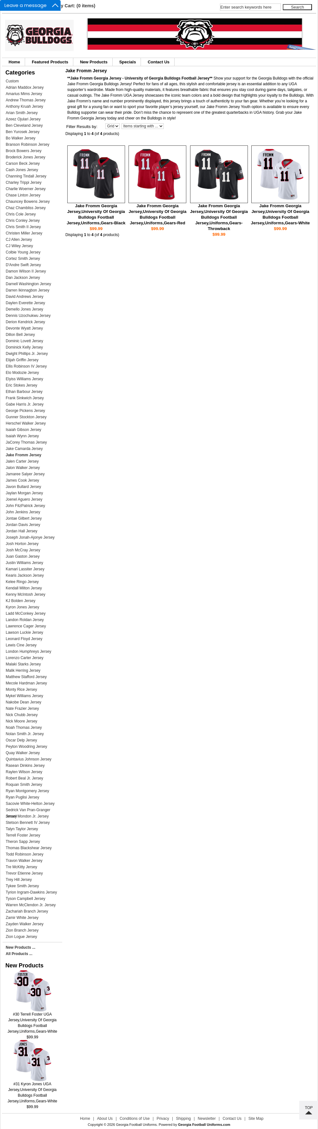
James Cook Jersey (22, 480)
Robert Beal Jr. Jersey (24, 778)
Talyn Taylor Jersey (22, 829)
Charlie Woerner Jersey (26, 189)
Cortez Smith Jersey (23, 258)
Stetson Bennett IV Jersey (28, 822)
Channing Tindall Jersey (26, 176)
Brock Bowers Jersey (24, 151)
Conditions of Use (135, 1118)
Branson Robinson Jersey (27, 144)
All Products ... (19, 954)
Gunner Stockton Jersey (26, 417)
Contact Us (158, 62)
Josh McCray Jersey (23, 550)
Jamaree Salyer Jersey (25, 474)
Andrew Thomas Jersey (26, 100)
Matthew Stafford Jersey (26, 677)
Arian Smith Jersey (22, 113)
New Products (94, 62)
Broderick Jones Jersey (25, 157)
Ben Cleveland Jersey (24, 125)
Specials (127, 62)
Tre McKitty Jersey (21, 867)
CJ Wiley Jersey (19, 246)
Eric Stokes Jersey (21, 385)
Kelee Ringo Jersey (22, 582)
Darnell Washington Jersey (28, 284)
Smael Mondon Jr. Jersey (27, 816)
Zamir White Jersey (22, 917)
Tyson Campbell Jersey (25, 898)
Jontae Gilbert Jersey (24, 518)
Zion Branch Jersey (22, 930)
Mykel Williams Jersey (24, 696)
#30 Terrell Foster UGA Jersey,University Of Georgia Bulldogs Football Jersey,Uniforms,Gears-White (32, 1021)
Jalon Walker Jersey (23, 467)
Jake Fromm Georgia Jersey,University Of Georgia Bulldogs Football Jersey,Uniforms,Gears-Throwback (219, 217)
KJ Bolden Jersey (20, 601)
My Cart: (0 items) (76, 5)
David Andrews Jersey (24, 296)
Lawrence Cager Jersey (26, 626)
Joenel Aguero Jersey (24, 499)
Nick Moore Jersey (21, 721)
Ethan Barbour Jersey (24, 391)
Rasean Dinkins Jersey (25, 765)
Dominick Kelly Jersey (24, 347)
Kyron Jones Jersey (22, 607)
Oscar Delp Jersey (21, 740)
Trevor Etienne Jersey (24, 873)
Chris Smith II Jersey (23, 227)
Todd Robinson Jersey (24, 854)
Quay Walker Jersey (23, 753)
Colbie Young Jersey (23, 252)
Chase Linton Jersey (23, 195)
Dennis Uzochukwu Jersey (28, 315)
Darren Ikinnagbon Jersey (27, 290)
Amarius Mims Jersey (24, 94)
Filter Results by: (81, 126)
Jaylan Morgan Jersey (24, 493)
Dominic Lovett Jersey (24, 341)
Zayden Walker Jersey (24, 924)
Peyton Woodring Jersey (26, 746)
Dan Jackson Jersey (23, 277)
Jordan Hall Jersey (21, 531)
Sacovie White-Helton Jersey (30, 803)
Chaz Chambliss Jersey (26, 208)
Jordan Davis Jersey (23, 525)
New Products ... (20, 947)
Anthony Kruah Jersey (24, 106)
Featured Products (50, 62)
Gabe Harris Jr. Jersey (24, 404)
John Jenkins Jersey (23, 512)
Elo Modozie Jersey (22, 372)
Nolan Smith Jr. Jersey (25, 734)
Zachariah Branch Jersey (27, 911)
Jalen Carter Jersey (22, 461)
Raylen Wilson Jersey (24, 772)
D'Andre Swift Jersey (23, 265)
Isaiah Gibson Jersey (23, 429)
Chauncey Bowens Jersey (28, 201)
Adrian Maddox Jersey (24, 87)
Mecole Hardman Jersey (26, 683)
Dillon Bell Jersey (20, 334)
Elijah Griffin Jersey (22, 360)
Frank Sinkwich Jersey (25, 398)
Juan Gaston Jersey (23, 556)
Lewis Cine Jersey (21, 645)
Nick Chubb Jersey (22, 715)
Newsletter (207, 1118)
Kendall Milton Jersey (24, 588)
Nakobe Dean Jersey (23, 702)
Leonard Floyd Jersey (24, 639)
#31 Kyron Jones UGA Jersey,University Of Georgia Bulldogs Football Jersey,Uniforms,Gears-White (32, 1090)
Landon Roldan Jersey (25, 620)
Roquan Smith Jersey (24, 784)
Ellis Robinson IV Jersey (26, 366)
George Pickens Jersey (25, 410)
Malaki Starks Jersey (23, 664)
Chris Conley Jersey (23, 220)
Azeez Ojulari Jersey (23, 119)
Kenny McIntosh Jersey (25, 594)
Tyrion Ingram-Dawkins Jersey (31, 892)
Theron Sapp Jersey (23, 841)
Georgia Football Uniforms (136, 1124)
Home (14, 62)
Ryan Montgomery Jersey (27, 791)
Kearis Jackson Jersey (25, 575)
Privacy (162, 1118)
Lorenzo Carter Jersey (24, 658)
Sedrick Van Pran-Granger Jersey (28, 810)
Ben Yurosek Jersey (23, 132)
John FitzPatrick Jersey (25, 506)
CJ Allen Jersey (19, 239)
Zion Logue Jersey (21, 936)
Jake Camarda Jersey (24, 448)
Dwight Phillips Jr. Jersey (27, 353)
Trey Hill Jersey (19, 879)
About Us (105, 1118)
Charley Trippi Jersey (24, 182)
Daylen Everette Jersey (25, 303)
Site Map (255, 1118)
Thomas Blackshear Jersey (29, 848)
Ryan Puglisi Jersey (22, 797)
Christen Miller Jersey (24, 233)
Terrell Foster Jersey (23, 835)
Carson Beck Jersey (23, 163)
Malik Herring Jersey (23, 670)
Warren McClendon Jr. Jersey (31, 905)
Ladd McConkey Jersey (25, 613)
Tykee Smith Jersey (22, 886)
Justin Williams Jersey (24, 563)
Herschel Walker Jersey (26, 423)
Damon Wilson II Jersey (26, 271)
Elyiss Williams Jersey (24, 379)
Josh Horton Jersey (22, 544)
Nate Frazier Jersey (22, 708)
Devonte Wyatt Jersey (24, 328)
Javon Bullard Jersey (23, 486)
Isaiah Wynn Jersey (22, 436)
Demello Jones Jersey (24, 309)
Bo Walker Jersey (21, 138)
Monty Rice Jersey (21, 689)
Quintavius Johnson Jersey (28, 759)
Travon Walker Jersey (24, 860)
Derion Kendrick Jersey (25, 322)
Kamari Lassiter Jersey (25, 569)
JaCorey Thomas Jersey (26, 442)
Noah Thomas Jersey (24, 727)
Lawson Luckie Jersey (24, 632)
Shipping (183, 1118)
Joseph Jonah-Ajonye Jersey (30, 537)
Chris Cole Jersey (21, 214)
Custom (12, 81)
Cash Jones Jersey (22, 170)
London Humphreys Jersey (28, 651)
